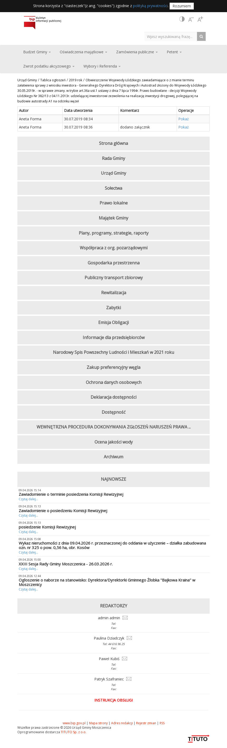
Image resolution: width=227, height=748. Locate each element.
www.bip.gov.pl (74, 723)
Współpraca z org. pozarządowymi (113, 248)
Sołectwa (113, 188)
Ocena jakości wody (114, 442)
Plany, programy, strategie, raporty (114, 233)
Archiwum (113, 457)
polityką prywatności (150, 5)
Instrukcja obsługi (113, 700)
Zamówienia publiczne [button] (137, 51)
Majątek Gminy (113, 218)
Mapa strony (98, 723)
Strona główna (113, 143)
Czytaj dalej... (28, 499)
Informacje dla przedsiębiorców (114, 337)
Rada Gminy (113, 158)
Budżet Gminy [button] (37, 51)
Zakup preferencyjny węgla (113, 367)
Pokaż (183, 118)
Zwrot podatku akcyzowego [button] (49, 66)
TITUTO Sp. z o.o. (73, 732)
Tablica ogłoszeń (53, 80)
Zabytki (113, 308)
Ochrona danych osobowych (113, 382)
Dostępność (114, 412)
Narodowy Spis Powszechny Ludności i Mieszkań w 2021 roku (113, 352)
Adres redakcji (122, 723)
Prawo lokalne (114, 203)
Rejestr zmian (146, 723)
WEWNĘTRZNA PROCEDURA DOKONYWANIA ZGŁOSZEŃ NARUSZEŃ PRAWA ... (114, 427)
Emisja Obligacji (113, 322)
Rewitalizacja (113, 293)
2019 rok (75, 80)
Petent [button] (174, 51)
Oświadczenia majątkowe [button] (83, 51)
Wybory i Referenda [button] (102, 66)
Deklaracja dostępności (113, 397)
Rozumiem (181, 5)
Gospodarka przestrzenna (114, 263)
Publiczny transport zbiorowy (114, 277)
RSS (162, 723)
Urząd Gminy (27, 80)
